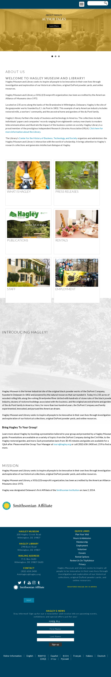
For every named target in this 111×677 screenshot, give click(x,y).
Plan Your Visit (82, 534)
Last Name (55, 636)
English (30, 656)
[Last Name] (55, 639)
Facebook (24, 582)
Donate (82, 553)
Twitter (19, 582)
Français (77, 656)
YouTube (29, 582)
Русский (65, 659)
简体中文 (42, 656)
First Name (55, 629)
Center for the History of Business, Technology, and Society (48, 138)
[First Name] (55, 632)
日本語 (43, 659)
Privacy (82, 564)
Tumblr (38, 582)
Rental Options (82, 557)
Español (54, 656)
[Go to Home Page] (14, 3)
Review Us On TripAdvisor (82, 560)
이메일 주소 (54, 621)
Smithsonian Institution (68, 490)
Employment (82, 545)
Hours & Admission (82, 538)
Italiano (89, 656)
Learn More (54, 26)
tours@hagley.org (62, 444)
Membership (82, 542)
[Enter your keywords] (97, 3)
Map (29, 600)
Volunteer (82, 549)
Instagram (34, 582)
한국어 (66, 656)
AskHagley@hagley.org (29, 574)
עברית (53, 659)
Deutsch (102, 656)
